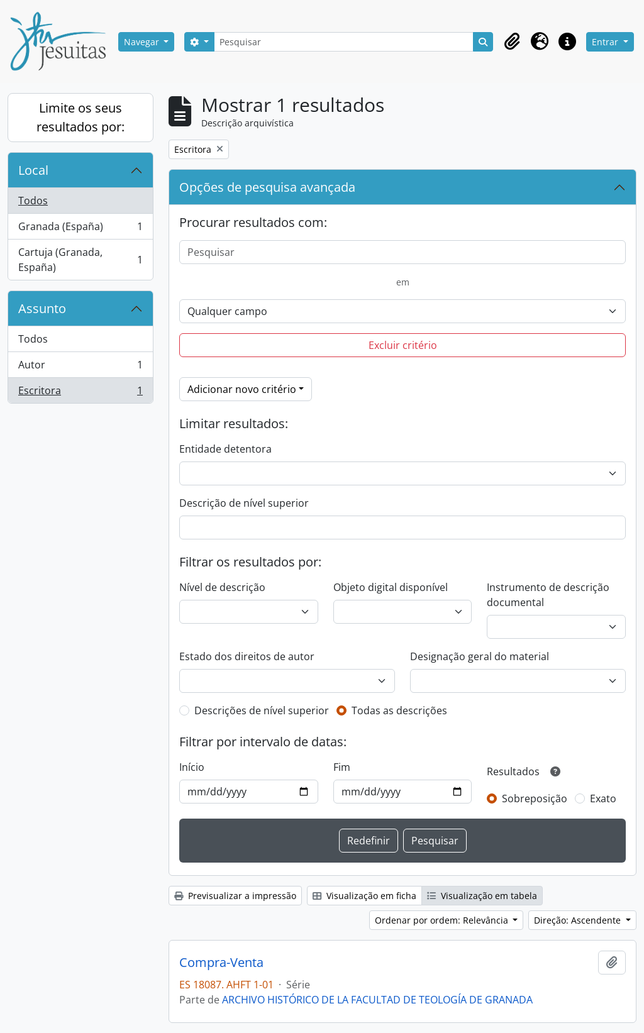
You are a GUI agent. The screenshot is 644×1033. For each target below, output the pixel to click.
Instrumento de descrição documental (548, 594)
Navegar (143, 42)
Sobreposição (534, 798)
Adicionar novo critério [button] (241, 389)
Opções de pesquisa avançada (267, 187)
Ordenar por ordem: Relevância (443, 920)
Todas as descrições (399, 710)
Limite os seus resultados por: (80, 117)
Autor (80, 367)
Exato (603, 798)
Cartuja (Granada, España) (80, 259)
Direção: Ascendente (578, 920)
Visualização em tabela (482, 896)
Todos (33, 200)
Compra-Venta (221, 962)
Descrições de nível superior (261, 710)
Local (33, 170)
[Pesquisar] (344, 42)
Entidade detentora (225, 449)
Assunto (42, 308)
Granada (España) (80, 229)
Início (191, 767)
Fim (341, 767)
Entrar (606, 42)
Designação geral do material (479, 656)
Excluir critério (403, 345)
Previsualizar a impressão (235, 896)
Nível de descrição (222, 587)
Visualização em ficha (364, 896)
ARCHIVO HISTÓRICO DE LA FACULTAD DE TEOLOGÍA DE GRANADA (377, 1000)
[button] (512, 41)
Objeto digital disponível (390, 587)
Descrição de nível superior (244, 503)
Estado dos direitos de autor (246, 656)
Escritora (80, 393)
